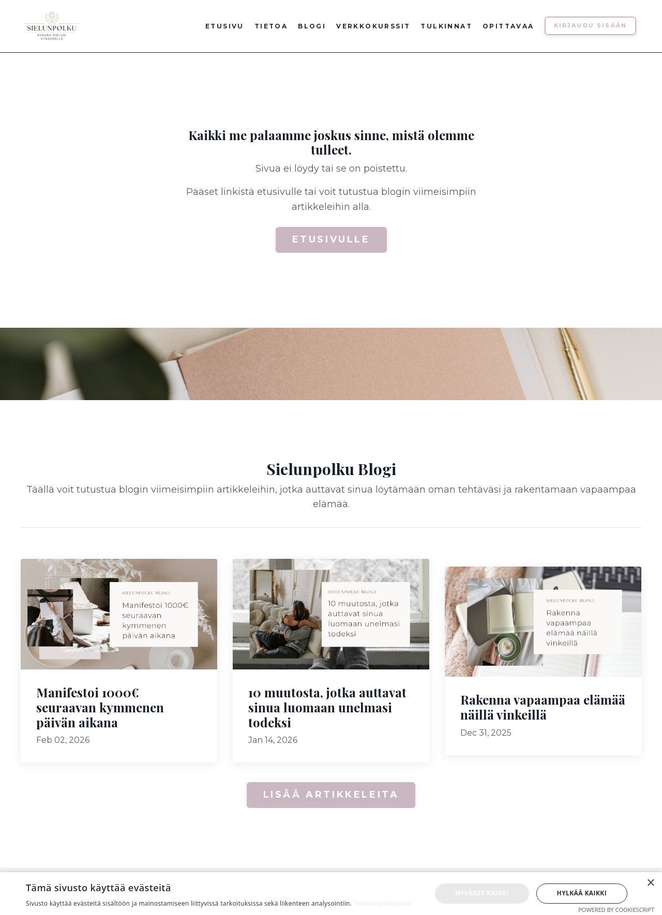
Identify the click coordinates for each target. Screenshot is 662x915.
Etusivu (224, 26)
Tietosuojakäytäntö (383, 903)
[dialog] (331, 893)
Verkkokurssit (373, 26)
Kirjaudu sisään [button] (590, 25)
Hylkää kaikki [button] (582, 893)
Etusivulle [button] (331, 239)
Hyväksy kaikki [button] (482, 893)
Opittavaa (508, 26)
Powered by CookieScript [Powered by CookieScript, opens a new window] (616, 909)
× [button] (650, 883)
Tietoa (271, 26)
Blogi (312, 26)
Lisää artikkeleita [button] (331, 794)
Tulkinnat (446, 26)
